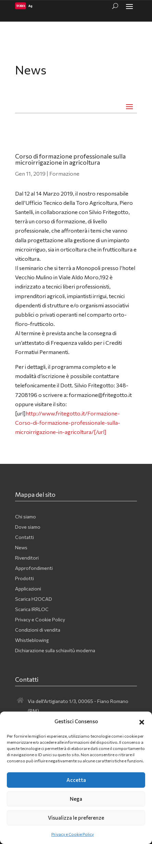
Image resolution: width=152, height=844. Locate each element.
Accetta (76, 780)
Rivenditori (27, 558)
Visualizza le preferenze (76, 817)
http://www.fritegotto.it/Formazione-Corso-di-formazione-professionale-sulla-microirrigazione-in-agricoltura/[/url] (67, 422)
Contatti (24, 537)
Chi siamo (25, 516)
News (21, 547)
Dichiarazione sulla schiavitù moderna (55, 650)
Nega (76, 799)
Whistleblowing (32, 640)
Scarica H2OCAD (33, 599)
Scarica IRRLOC (32, 609)
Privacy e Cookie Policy (72, 834)
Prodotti (24, 578)
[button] (141, 721)
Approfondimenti (34, 568)
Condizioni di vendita (37, 630)
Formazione (64, 173)
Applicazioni (28, 588)
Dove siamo (27, 527)
